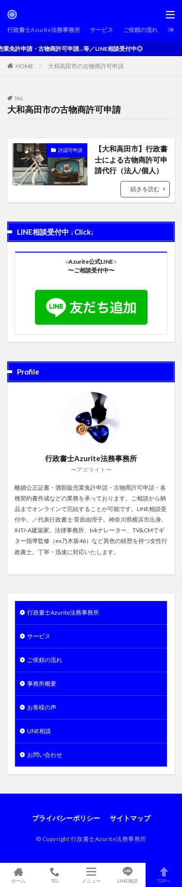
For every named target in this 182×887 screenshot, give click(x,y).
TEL (54, 875)
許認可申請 (70, 150)
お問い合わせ (44, 754)
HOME (24, 66)
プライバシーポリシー (66, 818)
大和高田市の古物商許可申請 (86, 66)
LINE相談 (39, 731)
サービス (101, 29)
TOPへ (164, 875)
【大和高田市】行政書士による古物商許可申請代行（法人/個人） (131, 159)
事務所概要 (41, 683)
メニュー (91, 875)
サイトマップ (130, 818)
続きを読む (145, 189)
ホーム (18, 875)
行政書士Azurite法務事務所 (43, 29)
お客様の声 (41, 707)
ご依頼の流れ (140, 29)
